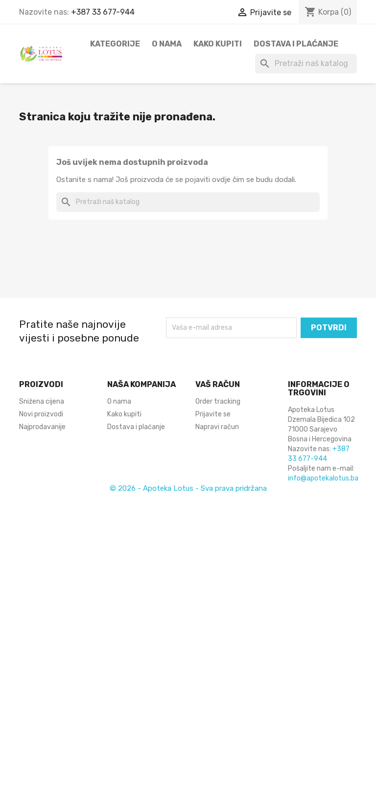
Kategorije (115, 43)
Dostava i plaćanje (296, 43)
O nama (167, 43)
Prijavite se (213, 414)
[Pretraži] (306, 63)
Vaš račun (217, 384)
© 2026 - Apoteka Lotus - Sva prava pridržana (188, 488)
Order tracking (217, 401)
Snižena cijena (41, 401)
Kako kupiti (217, 43)
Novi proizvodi (41, 414)
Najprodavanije (42, 427)
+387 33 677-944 (103, 12)
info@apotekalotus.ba (323, 478)
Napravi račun (217, 427)
